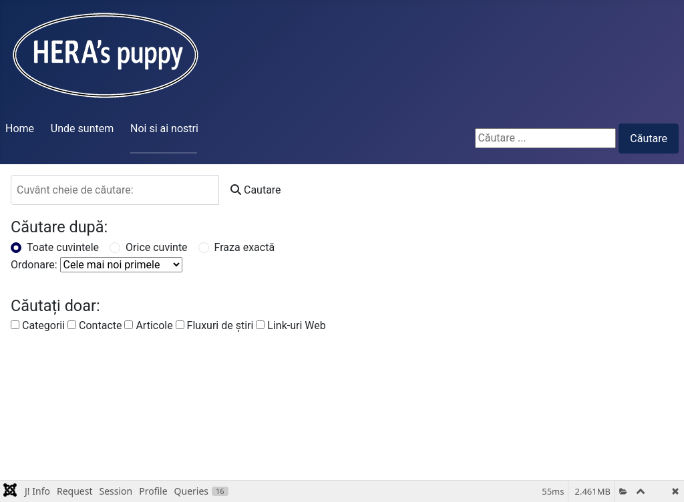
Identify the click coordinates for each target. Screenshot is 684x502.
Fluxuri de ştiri (215, 325)
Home (19, 128)
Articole (148, 325)
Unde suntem (82, 128)
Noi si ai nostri (164, 128)
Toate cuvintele (63, 247)
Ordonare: (34, 264)
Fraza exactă (244, 247)
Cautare (255, 190)
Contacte (94, 325)
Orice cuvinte (157, 247)
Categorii (38, 325)
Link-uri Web (290, 325)
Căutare (648, 138)
